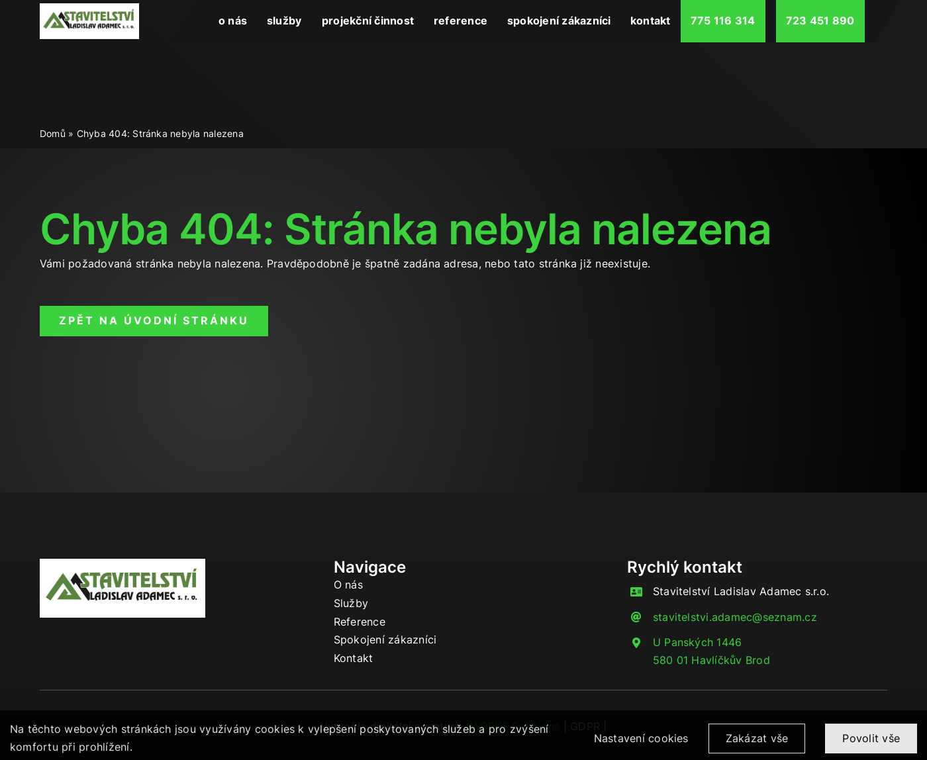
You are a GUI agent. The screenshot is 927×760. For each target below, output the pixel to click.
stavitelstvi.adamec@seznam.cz (735, 617)
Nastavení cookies (641, 742)
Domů (53, 133)
